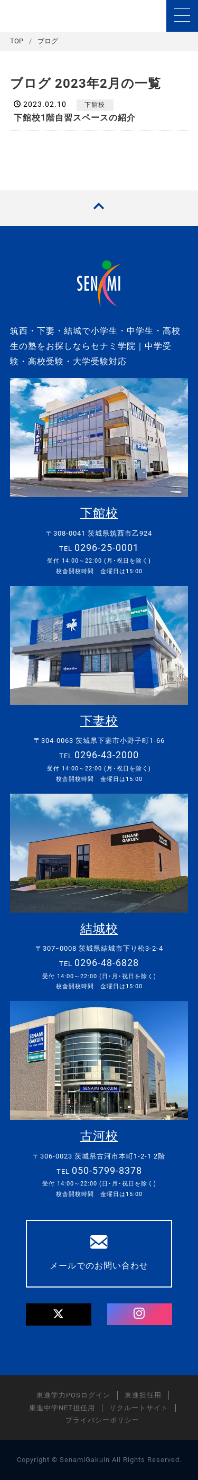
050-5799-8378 (107, 1170)
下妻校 (99, 721)
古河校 (99, 1136)
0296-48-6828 (106, 962)
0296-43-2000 (106, 754)
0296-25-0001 (106, 547)
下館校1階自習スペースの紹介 (75, 118)
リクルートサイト (138, 1408)
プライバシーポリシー (102, 1420)
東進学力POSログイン (73, 1395)
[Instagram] (139, 1314)
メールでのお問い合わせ (99, 1252)
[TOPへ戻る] (99, 208)
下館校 (94, 104)
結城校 (99, 929)
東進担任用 (143, 1395)
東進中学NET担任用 (62, 1408)
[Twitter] (58, 1314)
